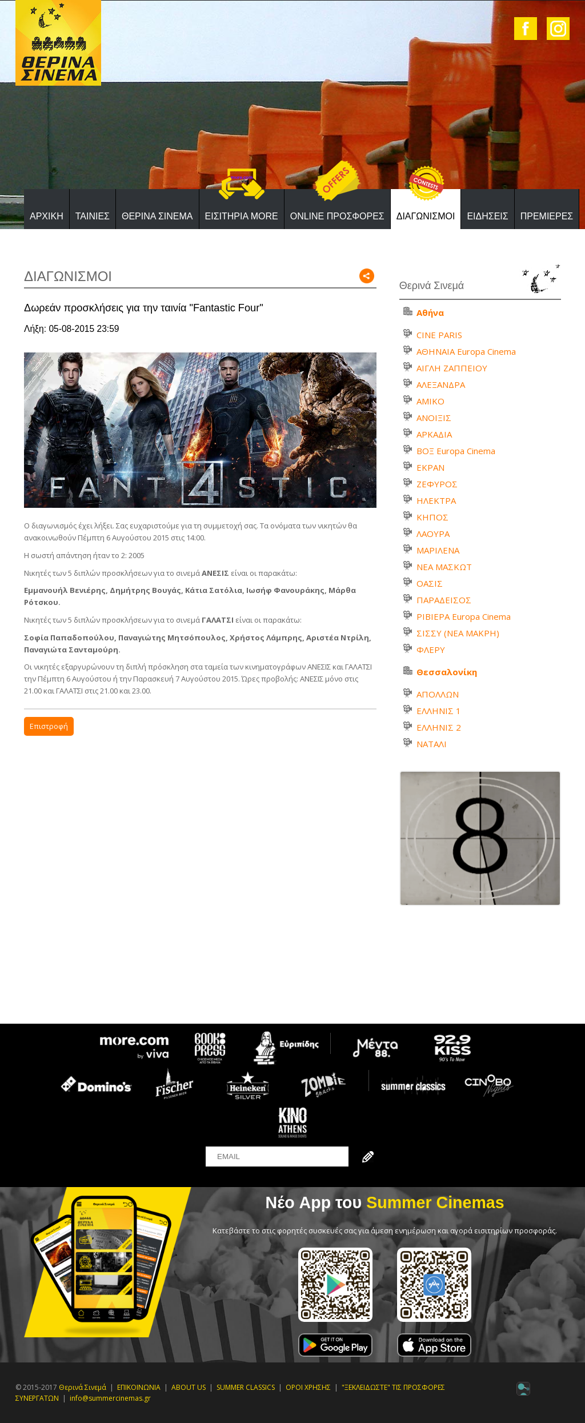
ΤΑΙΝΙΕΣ (92, 216)
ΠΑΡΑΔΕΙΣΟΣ (443, 600)
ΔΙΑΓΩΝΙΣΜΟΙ (425, 216)
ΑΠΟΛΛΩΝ (437, 694)
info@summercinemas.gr (110, 1398)
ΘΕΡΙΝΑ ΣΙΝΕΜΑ (157, 216)
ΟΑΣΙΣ (429, 583)
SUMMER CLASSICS (246, 1387)
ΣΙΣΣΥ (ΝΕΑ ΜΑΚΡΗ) (457, 633)
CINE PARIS (439, 334)
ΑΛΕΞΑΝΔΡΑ (440, 384)
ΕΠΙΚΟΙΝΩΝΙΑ (139, 1387)
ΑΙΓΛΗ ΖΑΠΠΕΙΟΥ (451, 368)
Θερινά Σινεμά (82, 1387)
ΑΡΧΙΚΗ (46, 216)
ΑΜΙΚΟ (430, 401)
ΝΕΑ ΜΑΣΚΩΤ (444, 566)
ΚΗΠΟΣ (432, 517)
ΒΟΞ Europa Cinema (455, 450)
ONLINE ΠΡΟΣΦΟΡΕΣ (337, 216)
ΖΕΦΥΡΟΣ (437, 484)
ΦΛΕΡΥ (430, 649)
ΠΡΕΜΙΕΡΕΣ (547, 216)
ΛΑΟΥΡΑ (433, 533)
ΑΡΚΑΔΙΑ (434, 434)
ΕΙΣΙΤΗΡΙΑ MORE (241, 216)
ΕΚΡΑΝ (430, 467)
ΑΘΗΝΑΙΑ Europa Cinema (466, 351)
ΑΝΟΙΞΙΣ (433, 417)
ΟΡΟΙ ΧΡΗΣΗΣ (308, 1387)
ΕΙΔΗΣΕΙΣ (487, 216)
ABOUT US (188, 1387)
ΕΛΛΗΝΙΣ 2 (438, 727)
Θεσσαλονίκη (446, 672)
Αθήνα (430, 312)
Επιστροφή (49, 726)
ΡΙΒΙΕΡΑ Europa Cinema (463, 616)
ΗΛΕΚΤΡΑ (436, 500)
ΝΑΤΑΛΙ (431, 743)
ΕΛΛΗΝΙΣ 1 (438, 710)
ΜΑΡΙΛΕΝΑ (437, 550)
